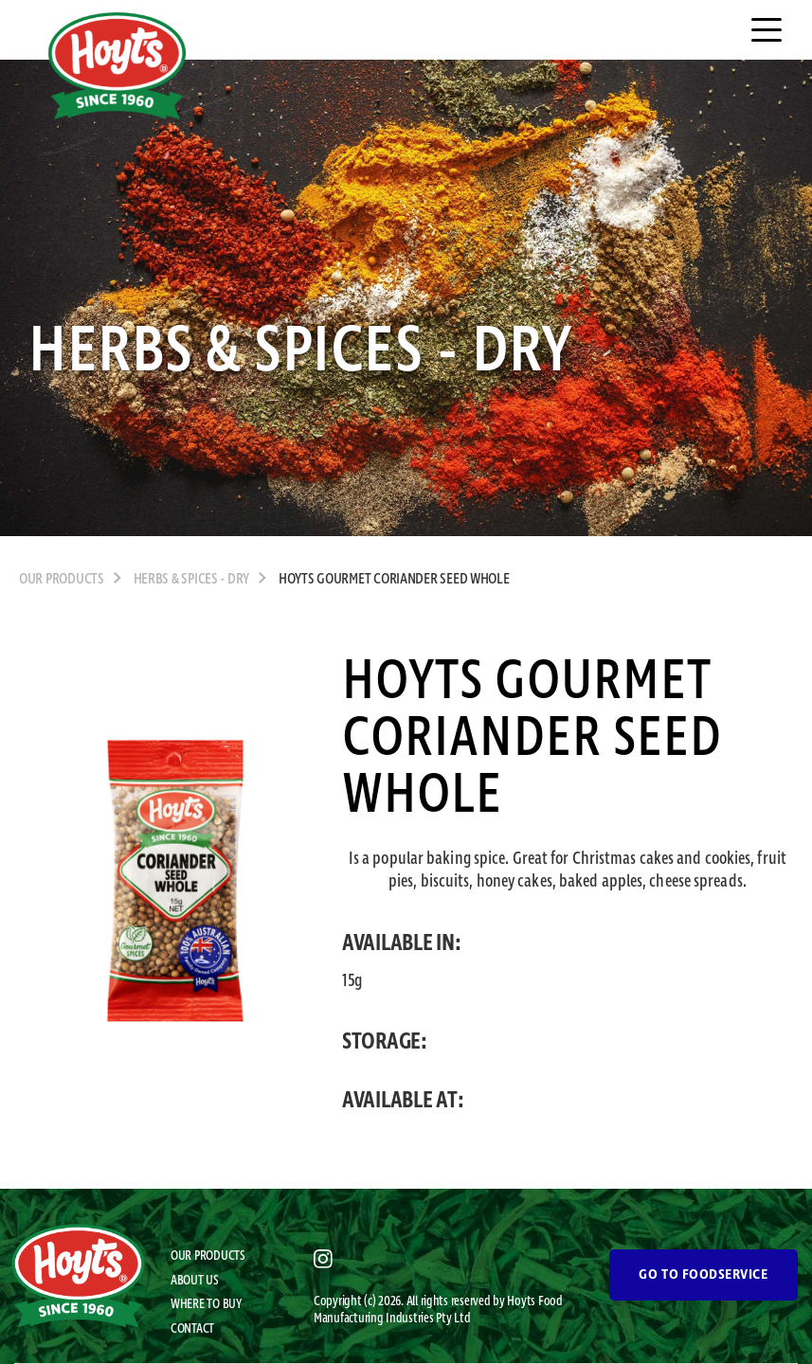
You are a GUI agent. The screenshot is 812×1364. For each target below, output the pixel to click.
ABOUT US (195, 1280)
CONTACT (192, 1329)
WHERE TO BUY (206, 1304)
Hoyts (522, 1301)
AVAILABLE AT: (403, 1100)
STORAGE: (384, 1042)
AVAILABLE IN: (401, 943)
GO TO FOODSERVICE (703, 1275)
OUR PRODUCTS (61, 579)
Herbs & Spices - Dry (192, 579)
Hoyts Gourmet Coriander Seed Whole (394, 579)
